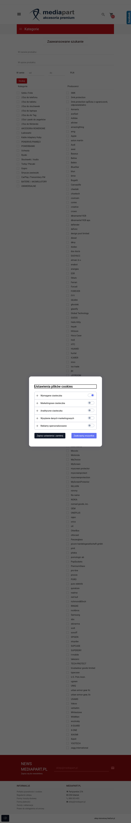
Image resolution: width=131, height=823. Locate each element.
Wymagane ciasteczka (51, 395)
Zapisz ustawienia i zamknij (50, 435)
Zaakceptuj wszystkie (84, 435)
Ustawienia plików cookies (53, 386)
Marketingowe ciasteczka (53, 403)
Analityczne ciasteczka (51, 410)
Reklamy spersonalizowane (54, 426)
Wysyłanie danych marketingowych (57, 418)
